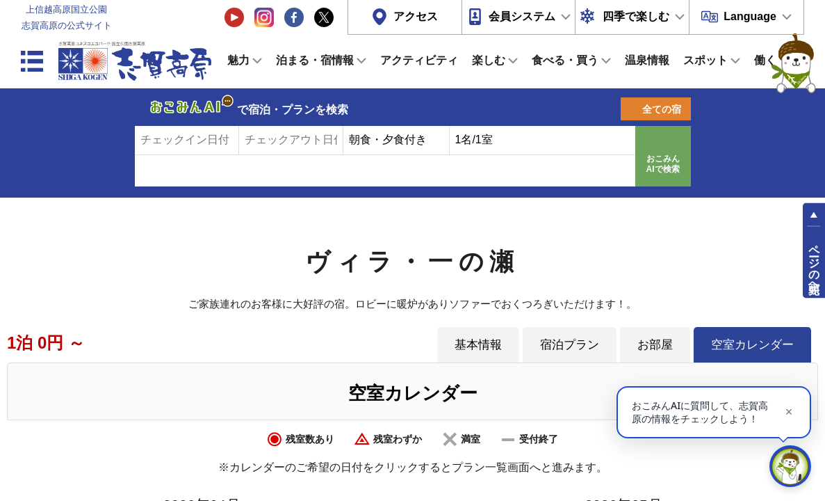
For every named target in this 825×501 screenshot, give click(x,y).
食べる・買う (565, 60)
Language (750, 16)
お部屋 (655, 344)
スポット (705, 60)
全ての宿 (661, 109)
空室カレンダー (752, 344)
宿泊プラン (569, 344)
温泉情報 (647, 60)
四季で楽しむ (636, 16)
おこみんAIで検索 (663, 164)
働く (765, 60)
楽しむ (488, 60)
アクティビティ (419, 60)
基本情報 (478, 344)
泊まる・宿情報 (315, 60)
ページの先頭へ (814, 263)
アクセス (415, 16)
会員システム (522, 16)
